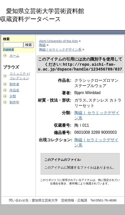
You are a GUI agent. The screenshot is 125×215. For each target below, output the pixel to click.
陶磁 (42, 45)
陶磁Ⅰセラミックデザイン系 (60, 49)
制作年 (14, 102)
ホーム (14, 55)
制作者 (14, 84)
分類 (13, 96)
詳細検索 (8, 49)
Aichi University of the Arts (58, 41)
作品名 (14, 90)
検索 (6, 39)
